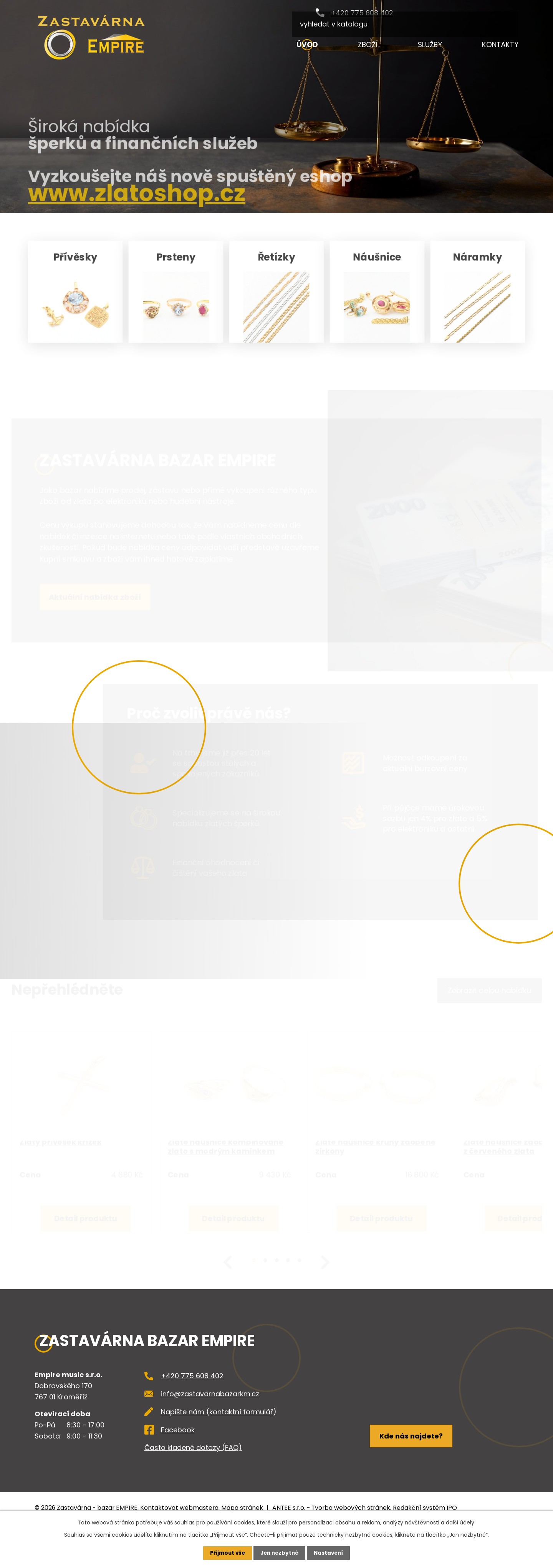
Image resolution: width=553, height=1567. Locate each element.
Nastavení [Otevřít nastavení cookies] (330, 1553)
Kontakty (500, 45)
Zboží (367, 45)
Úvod (307, 45)
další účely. (460, 1522)
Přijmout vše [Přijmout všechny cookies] (225, 1553)
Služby (430, 45)
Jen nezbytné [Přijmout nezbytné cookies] (279, 1553)
